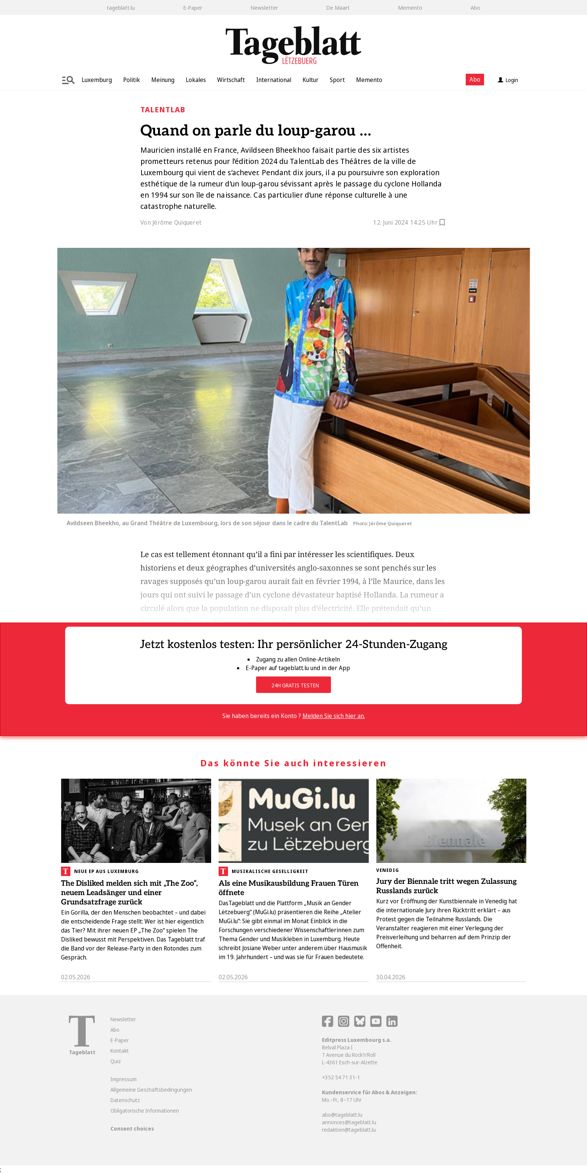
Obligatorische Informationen (144, 1110)
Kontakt (119, 1050)
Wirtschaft (231, 80)
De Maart (338, 7)
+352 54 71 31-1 (341, 1077)
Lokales (196, 80)
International (273, 80)
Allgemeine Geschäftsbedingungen (151, 1089)
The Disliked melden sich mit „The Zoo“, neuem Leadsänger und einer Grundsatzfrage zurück (129, 893)
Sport (337, 80)
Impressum (123, 1079)
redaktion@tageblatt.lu (349, 1129)
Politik (131, 80)
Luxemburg (97, 80)
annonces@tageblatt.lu (349, 1122)
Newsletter (264, 7)
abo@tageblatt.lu (342, 1114)
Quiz (115, 1061)
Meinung (162, 80)
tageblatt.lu (121, 7)
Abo (475, 7)
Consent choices (132, 1128)
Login (508, 79)
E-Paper (192, 7)
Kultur (310, 80)
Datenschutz (125, 1100)
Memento (410, 7)
